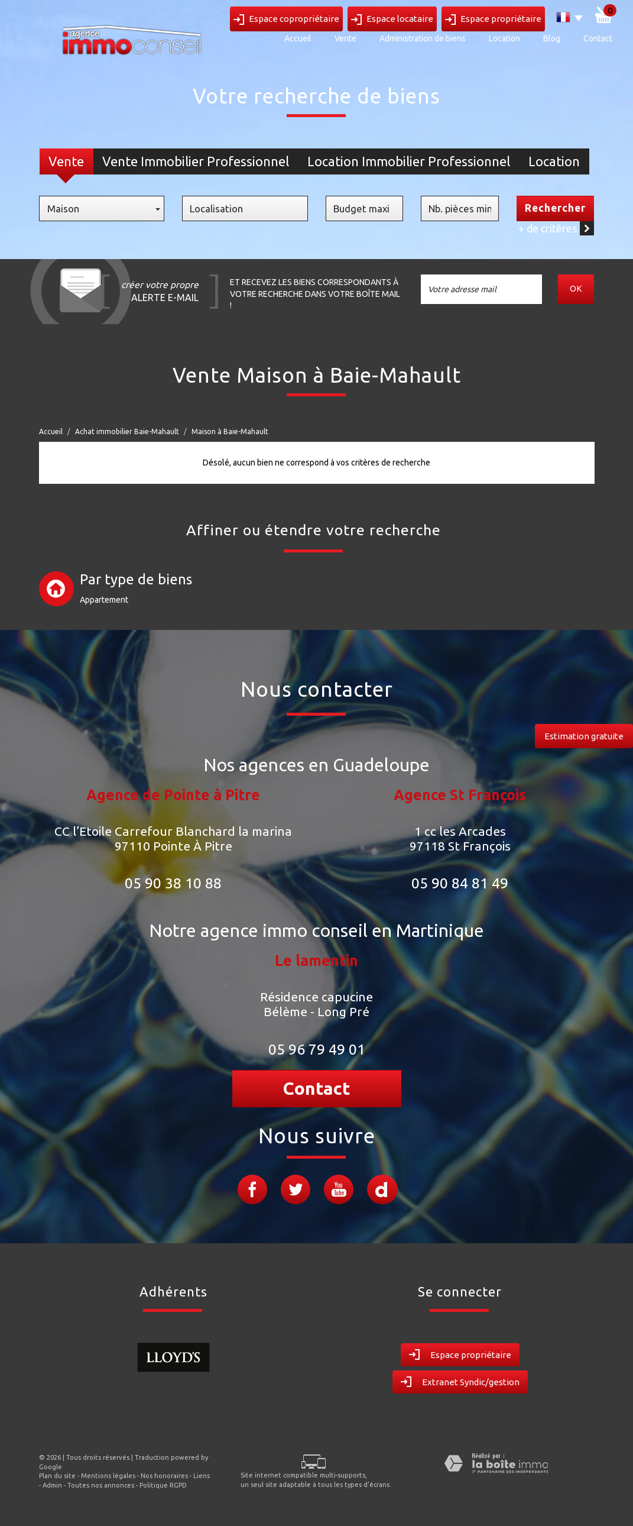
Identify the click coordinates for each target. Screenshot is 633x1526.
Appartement (104, 599)
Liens (201, 1475)
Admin (52, 1485)
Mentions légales (108, 1475)
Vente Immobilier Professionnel (195, 161)
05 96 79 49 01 (316, 1049)
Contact (597, 38)
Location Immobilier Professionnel (408, 161)
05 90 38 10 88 (173, 883)
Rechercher (555, 208)
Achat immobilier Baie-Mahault (127, 431)
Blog (551, 38)
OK (576, 289)
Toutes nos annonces (100, 1485)
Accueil (297, 38)
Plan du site (57, 1475)
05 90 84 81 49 (459, 883)
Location (504, 38)
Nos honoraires (164, 1475)
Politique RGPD (163, 1485)
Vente (345, 38)
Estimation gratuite (584, 736)
